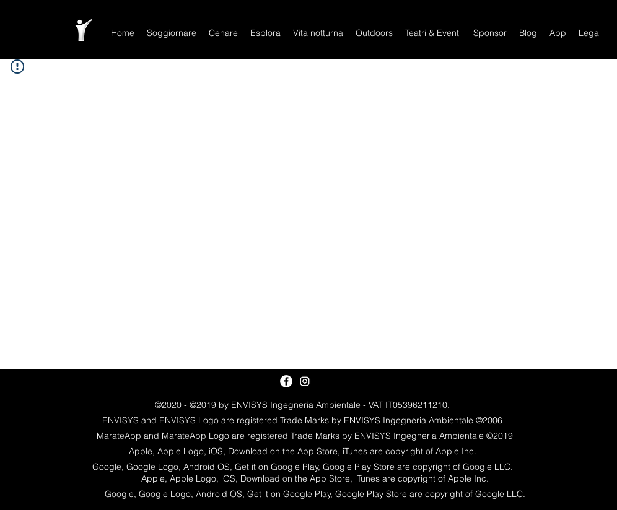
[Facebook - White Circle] (286, 381)
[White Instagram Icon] (305, 381)
